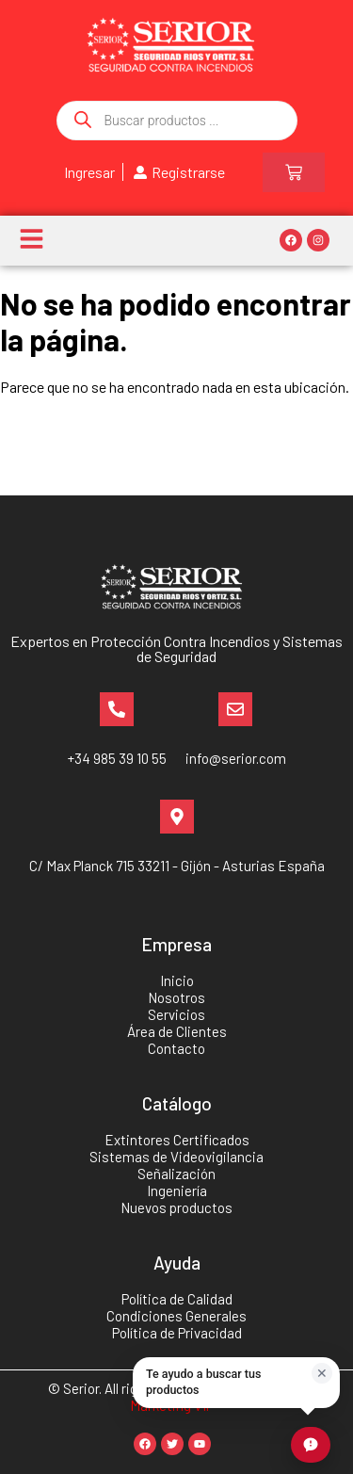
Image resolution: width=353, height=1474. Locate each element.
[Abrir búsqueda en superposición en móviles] (177, 120)
